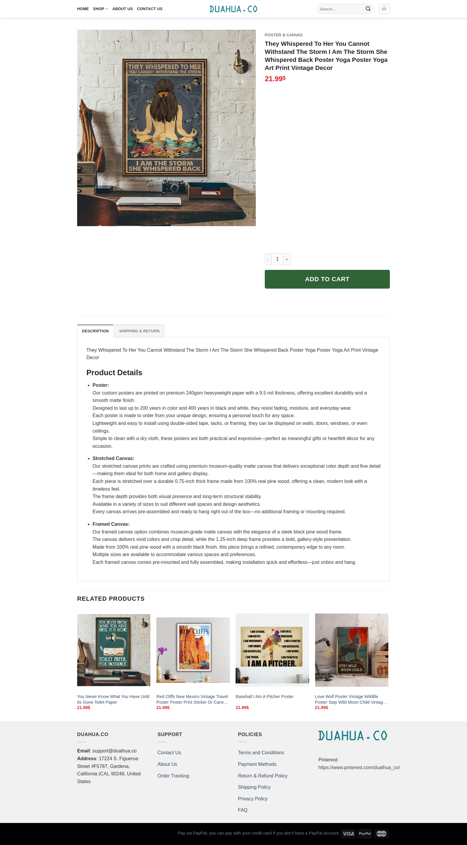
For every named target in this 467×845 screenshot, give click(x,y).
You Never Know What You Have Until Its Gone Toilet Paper (113, 699)
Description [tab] (95, 331)
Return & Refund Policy (262, 775)
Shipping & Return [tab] (139, 331)
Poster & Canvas (284, 35)
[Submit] (368, 9)
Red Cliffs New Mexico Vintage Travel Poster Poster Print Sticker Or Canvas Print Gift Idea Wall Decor (192, 699)
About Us (122, 9)
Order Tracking (173, 775)
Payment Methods (257, 764)
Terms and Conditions (261, 752)
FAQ (242, 810)
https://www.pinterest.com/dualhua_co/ (359, 767)
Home (83, 9)
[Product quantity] (277, 259)
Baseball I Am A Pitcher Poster (264, 696)
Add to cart (327, 279)
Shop (100, 9)
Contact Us (150, 9)
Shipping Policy (254, 787)
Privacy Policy (253, 798)
